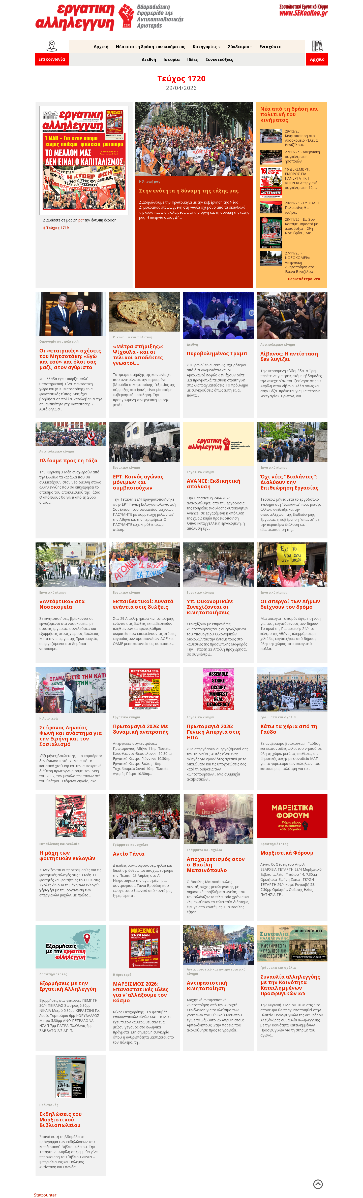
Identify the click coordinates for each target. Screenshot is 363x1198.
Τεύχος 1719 (56, 227)
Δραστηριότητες (274, 844)
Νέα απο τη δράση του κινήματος (150, 46)
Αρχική (101, 46)
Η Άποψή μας (149, 181)
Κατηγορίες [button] (206, 46)
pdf (81, 220)
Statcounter (45, 1195)
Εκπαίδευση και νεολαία (59, 844)
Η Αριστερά (48, 718)
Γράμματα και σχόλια (278, 717)
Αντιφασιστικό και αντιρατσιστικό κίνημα (216, 971)
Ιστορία (172, 59)
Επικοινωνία (52, 59)
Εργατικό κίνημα (126, 467)
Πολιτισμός (48, 1105)
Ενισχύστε (270, 46)
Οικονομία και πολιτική (59, 341)
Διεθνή (149, 59)
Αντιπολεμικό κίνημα (277, 344)
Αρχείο (317, 59)
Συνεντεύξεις (219, 59)
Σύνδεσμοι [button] (240, 46)
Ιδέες (192, 59)
